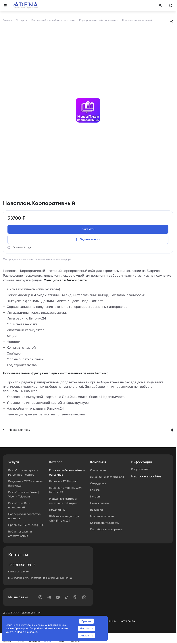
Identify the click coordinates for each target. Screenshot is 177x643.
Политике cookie (27, 632)
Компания (98, 462)
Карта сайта (127, 621)
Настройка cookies (146, 476)
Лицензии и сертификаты (107, 477)
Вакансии (96, 510)
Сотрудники (98, 483)
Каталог (55, 462)
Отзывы (95, 490)
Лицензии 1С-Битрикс (63, 481)
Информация (141, 462)
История (95, 496)
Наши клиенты (99, 503)
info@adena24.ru (18, 571)
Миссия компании (102, 516)
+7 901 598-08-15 (22, 565)
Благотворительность (104, 523)
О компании (98, 470)
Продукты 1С (57, 510)
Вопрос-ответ (140, 469)
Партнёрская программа (106, 529)
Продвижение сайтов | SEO (26, 525)
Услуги (13, 462)
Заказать (88, 229)
